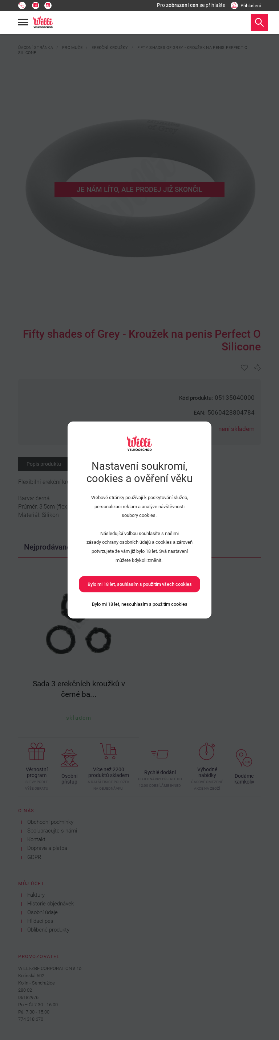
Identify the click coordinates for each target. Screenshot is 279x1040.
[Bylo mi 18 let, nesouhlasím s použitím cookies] (139, 604)
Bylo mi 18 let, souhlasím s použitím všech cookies (140, 584)
